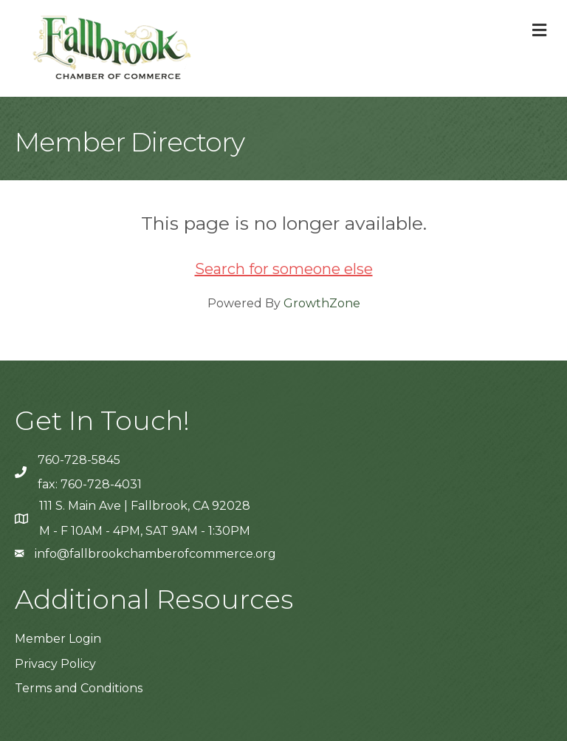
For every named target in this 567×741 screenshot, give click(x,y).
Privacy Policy (55, 664)
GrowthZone (322, 303)
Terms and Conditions (78, 688)
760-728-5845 (79, 460)
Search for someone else (284, 269)
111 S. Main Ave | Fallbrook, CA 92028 (144, 506)
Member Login (58, 639)
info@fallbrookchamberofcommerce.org (155, 554)
